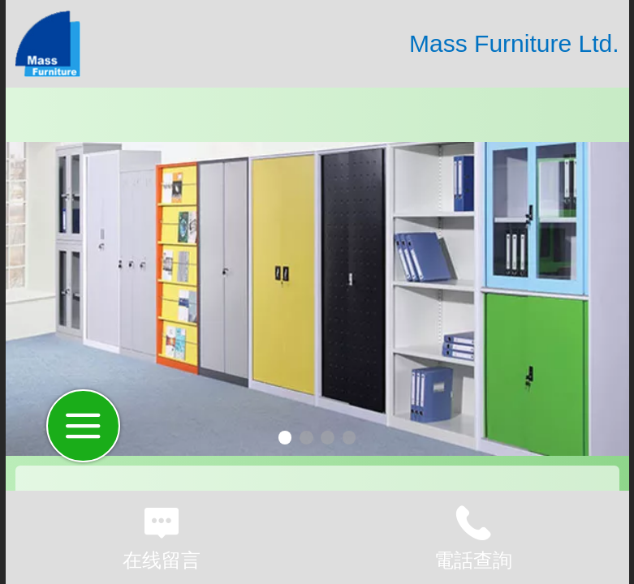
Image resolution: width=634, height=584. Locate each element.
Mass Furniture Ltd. (514, 43)
